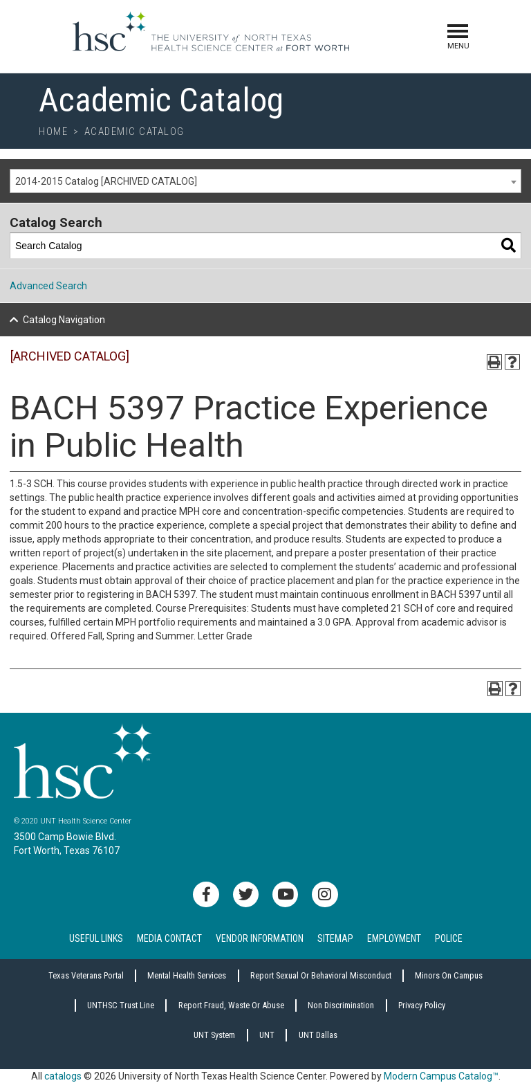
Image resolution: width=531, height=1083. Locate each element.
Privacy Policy (421, 1005)
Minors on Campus (449, 975)
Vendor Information (260, 938)
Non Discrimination (341, 1005)
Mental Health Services (186, 975)
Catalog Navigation (64, 319)
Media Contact (169, 938)
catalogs (63, 1076)
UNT (266, 1035)
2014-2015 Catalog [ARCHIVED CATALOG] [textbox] (106, 181)
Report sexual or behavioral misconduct (320, 975)
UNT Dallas (318, 1035)
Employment (394, 938)
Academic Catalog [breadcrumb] (134, 131)
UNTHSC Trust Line (120, 1005)
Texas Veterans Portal (86, 975)
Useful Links (96, 938)
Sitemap (335, 938)
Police (449, 938)
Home (53, 131)
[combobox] (265, 181)
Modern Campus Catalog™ (441, 1076)
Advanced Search (48, 285)
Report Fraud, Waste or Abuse (231, 1005)
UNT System (214, 1035)
